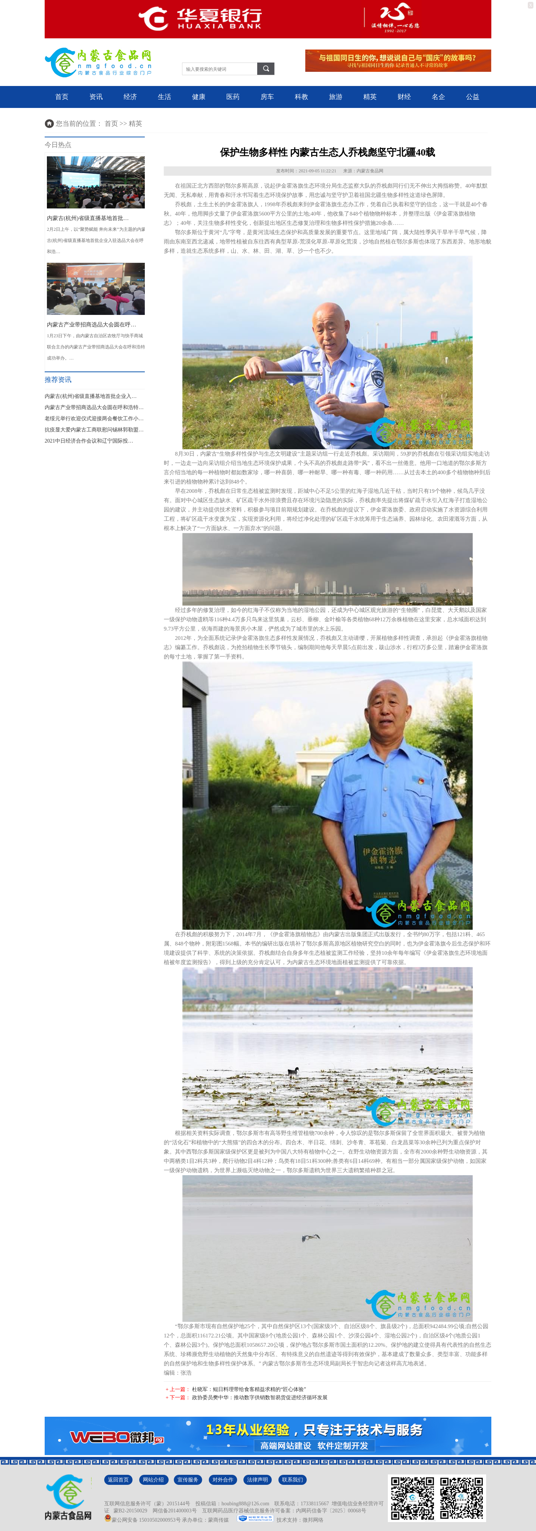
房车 (267, 97)
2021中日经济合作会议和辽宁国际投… (89, 441)
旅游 (335, 97)
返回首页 (118, 1480)
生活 (164, 97)
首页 (61, 97)
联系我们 (292, 1480)
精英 (370, 97)
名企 (438, 97)
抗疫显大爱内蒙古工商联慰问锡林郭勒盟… (94, 430)
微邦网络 (313, 1520)
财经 (404, 97)
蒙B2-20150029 (129, 1511)
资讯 (96, 97)
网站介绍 (154, 1480)
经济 (130, 97)
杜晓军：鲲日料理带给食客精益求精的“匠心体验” (249, 1389)
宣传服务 (188, 1480)
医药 (233, 97)
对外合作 (223, 1480)
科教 (301, 97)
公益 (472, 97)
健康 (198, 97)
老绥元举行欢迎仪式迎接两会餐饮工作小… (94, 418)
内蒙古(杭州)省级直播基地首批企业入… (91, 396)
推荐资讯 (58, 379)
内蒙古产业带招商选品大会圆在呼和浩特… (94, 407)
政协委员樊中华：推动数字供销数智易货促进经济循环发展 (260, 1397)
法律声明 (257, 1480)
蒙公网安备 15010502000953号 (142, 1520)
